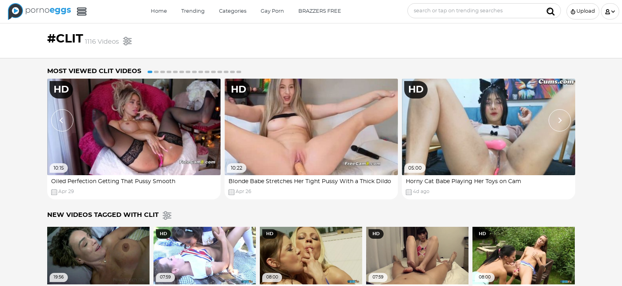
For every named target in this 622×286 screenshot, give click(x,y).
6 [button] (181, 72)
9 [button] (200, 72)
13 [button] (226, 72)
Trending (193, 11)
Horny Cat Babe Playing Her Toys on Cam (463, 181)
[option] (134, 139)
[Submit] (551, 11)
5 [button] (175, 72)
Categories (232, 11)
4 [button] (169, 72)
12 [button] (219, 72)
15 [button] (238, 72)
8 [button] (194, 72)
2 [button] (156, 72)
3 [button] (162, 72)
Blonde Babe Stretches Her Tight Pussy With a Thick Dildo (309, 181)
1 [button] (150, 72)
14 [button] (232, 72)
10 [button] (207, 72)
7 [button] (188, 72)
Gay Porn (272, 11)
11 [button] (213, 72)
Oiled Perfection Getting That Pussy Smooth (113, 181)
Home (159, 11)
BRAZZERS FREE (319, 11)
